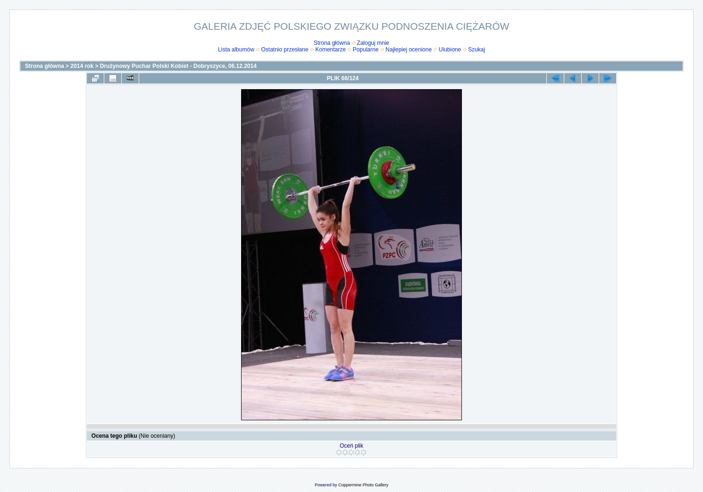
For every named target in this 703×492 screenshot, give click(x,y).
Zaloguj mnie (373, 43)
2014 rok (81, 66)
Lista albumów (236, 49)
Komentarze (330, 49)
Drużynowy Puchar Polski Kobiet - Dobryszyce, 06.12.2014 (178, 66)
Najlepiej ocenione (408, 49)
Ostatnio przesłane (285, 49)
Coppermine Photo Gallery (363, 485)
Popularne (366, 49)
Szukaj (476, 49)
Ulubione (450, 49)
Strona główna (332, 43)
